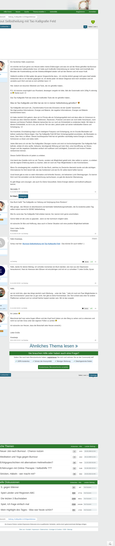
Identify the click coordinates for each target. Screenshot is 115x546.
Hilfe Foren (8, 12)
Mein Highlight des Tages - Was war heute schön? (27, 509)
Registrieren (80, 12)
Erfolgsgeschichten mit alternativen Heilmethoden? (26, 462)
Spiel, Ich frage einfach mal (15, 504)
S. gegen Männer (10, 487)
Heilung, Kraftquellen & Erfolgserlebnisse (21, 519)
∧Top (110, 543)
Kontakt (28, 529)
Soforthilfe (53, 12)
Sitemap (69, 529)
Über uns (22, 529)
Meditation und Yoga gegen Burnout (19, 456)
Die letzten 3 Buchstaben (14, 498)
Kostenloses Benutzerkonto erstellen (53, 367)
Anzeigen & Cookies (55, 529)
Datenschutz (44, 529)
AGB (64, 529)
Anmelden (92, 12)
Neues (18, 12)
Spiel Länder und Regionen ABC (18, 493)
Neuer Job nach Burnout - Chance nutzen (21, 451)
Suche (26, 12)
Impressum (35, 529)
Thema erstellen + (39, 12)
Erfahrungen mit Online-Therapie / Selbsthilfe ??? (26, 468)
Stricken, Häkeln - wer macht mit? (17, 473)
